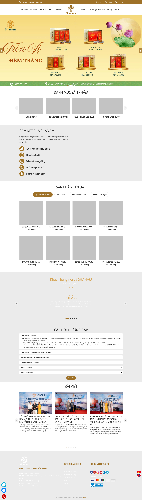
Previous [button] (16, 108)
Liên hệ (66, 483)
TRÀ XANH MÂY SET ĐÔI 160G (85, 227)
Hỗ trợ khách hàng (72, 464)
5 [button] (76, 318)
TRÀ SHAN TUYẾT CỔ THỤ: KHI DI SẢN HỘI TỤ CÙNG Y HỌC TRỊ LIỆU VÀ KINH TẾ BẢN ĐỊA (69, 419)
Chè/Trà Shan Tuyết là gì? (28, 335)
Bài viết (71, 386)
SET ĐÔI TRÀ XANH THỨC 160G (59, 262)
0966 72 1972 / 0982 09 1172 (34, 2)
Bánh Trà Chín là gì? (27, 372)
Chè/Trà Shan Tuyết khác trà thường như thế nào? (36, 352)
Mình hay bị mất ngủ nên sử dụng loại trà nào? (35, 357)
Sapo (84, 497)
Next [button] (125, 108)
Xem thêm (71, 377)
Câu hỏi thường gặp (71, 329)
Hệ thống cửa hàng (69, 469)
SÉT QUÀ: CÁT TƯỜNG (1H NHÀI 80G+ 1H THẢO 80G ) (39, 227)
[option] (31, 108)
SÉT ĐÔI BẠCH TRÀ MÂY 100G (85, 262)
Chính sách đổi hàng (70, 475)
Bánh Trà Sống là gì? (27, 367)
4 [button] (74, 318)
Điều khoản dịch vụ (69, 477)
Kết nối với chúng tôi (99, 464)
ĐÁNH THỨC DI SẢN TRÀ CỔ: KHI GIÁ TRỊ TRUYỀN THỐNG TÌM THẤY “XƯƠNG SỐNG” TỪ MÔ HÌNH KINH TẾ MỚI (106, 420)
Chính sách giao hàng (70, 472)
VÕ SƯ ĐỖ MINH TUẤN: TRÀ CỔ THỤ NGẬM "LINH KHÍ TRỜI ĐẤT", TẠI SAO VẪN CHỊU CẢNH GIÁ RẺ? (35, 419)
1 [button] (67, 318)
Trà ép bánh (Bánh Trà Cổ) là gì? (30, 362)
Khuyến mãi (67, 480)
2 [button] (70, 318)
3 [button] (72, 318)
